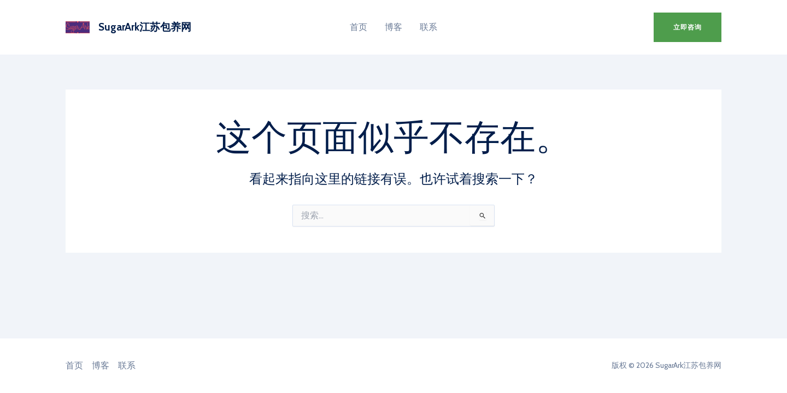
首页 (358, 27)
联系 (428, 27)
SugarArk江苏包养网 (144, 27)
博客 (393, 27)
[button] (687, 27)
